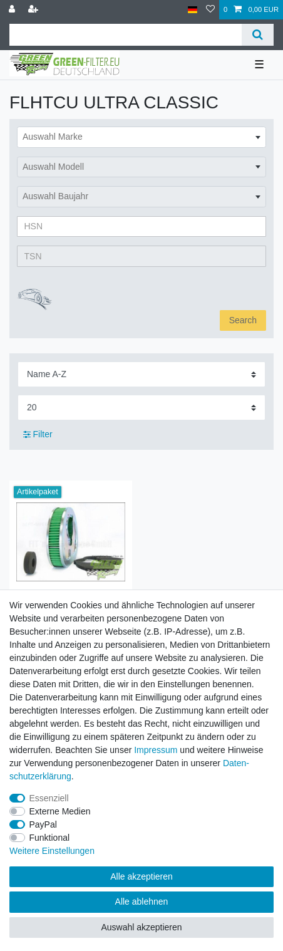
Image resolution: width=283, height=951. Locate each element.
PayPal (43, 824)
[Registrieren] (34, 9)
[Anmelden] (13, 9)
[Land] (192, 9)
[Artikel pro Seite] (141, 407)
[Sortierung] (141, 374)
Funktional (49, 838)
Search (243, 320)
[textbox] (141, 137)
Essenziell (49, 798)
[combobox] (141, 137)
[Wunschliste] (210, 9)
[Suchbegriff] (125, 35)
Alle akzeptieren (141, 876)
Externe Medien (60, 811)
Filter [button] (38, 434)
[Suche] (258, 35)
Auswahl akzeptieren (141, 927)
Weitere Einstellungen (52, 851)
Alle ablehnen (141, 901)
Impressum (155, 750)
